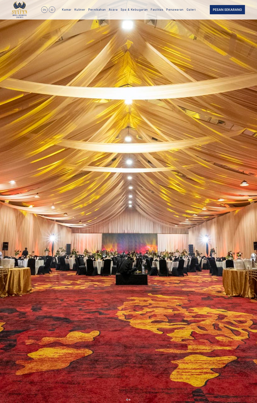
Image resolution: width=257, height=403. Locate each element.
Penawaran (175, 9)
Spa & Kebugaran (134, 9)
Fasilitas (157, 9)
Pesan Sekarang (227, 10)
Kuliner (80, 9)
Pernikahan (97, 9)
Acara (113, 9)
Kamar (67, 9)
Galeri (191, 9)
